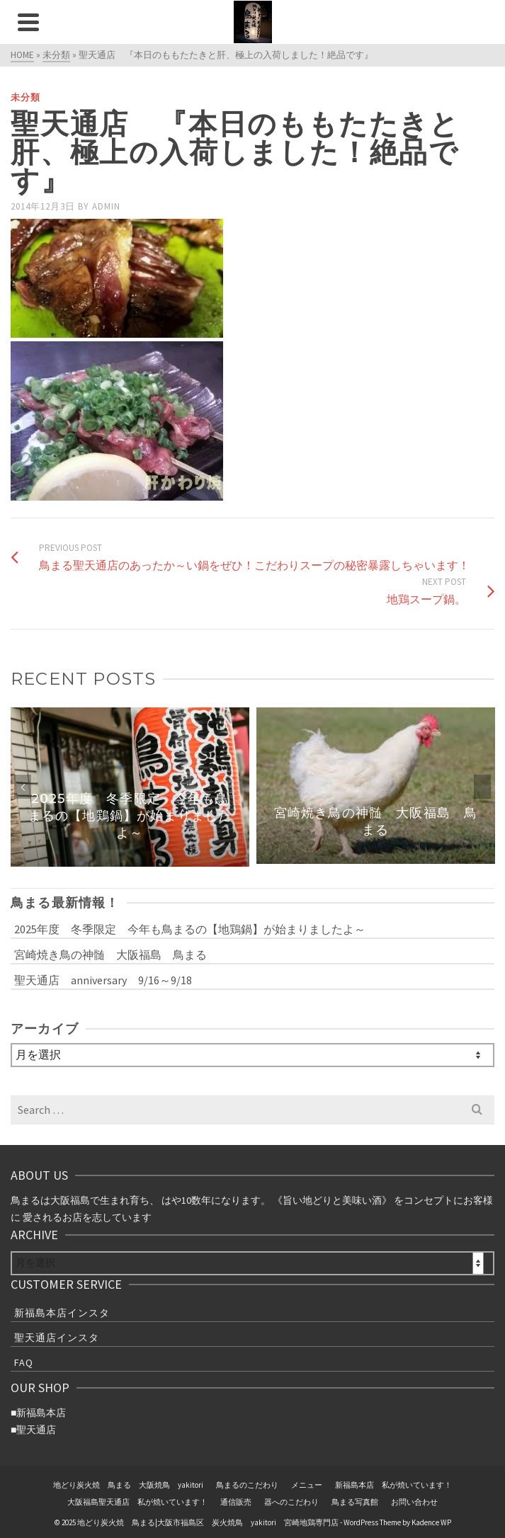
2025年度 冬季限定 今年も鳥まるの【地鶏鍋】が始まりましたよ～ (189, 929)
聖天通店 (36, 1429)
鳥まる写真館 (354, 1502)
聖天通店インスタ (56, 1337)
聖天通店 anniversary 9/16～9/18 (103, 980)
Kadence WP (431, 1522)
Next (482, 787)
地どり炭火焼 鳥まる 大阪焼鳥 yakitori (128, 1485)
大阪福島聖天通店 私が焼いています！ (137, 1502)
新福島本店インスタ (62, 1312)
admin (106, 206)
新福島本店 (41, 1412)
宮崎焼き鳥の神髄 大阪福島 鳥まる (110, 954)
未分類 (25, 97)
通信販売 (235, 1502)
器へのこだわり (291, 1502)
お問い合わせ (414, 1502)
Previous (22, 787)
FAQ (23, 1362)
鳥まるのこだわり (247, 1485)
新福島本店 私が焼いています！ (393, 1485)
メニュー (306, 1485)
